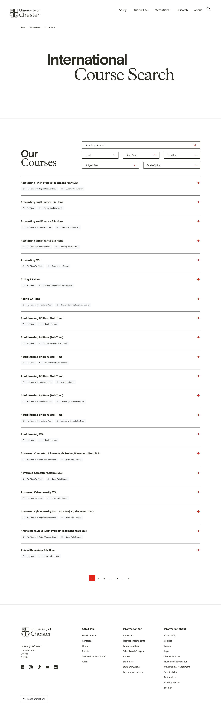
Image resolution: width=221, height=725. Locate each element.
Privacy (167, 645)
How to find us (89, 635)
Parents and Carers (132, 645)
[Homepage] (24, 13)
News (85, 645)
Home (23, 27)
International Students (134, 640)
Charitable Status (172, 656)
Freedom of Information (176, 661)
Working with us (172, 682)
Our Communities (131, 666)
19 (116, 578)
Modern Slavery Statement (177, 666)
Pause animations (33, 699)
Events (85, 651)
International (35, 27)
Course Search (50, 27)
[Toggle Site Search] (209, 9)
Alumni (126, 656)
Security (168, 687)
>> (129, 578)
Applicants (128, 635)
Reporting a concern (133, 671)
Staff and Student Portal (93, 656)
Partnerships (170, 677)
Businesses (128, 661)
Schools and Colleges (133, 651)
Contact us (87, 640)
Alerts (85, 661)
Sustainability (170, 671)
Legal (166, 651)
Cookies (168, 640)
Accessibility (170, 635)
